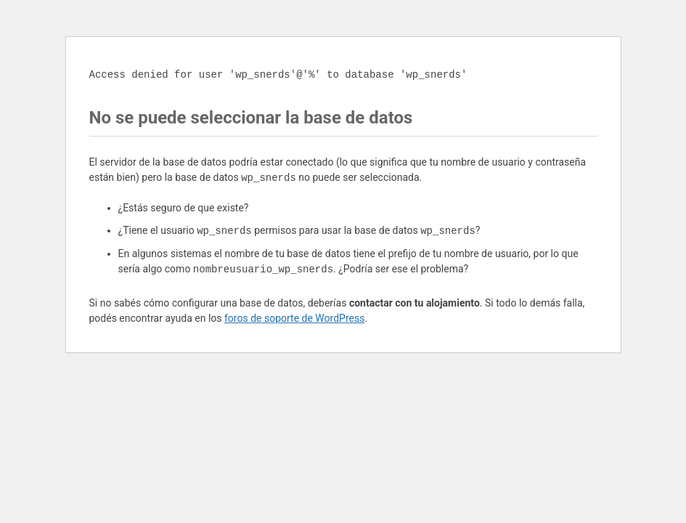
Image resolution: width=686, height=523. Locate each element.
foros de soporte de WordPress (294, 318)
